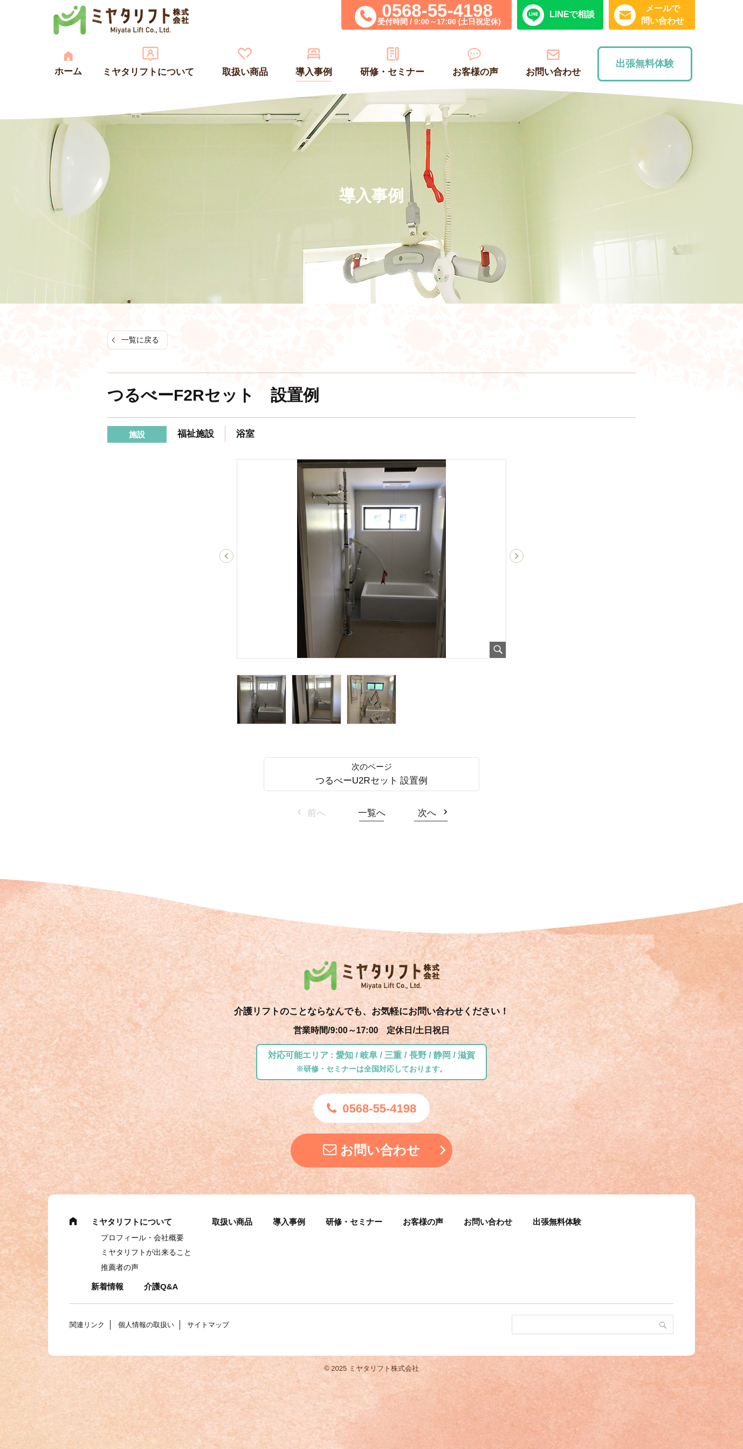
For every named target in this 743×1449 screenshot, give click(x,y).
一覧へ (372, 813)
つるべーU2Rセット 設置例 (371, 780)
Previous (226, 558)
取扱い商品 (245, 72)
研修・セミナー (392, 72)
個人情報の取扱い (146, 1325)
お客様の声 (475, 72)
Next (517, 558)
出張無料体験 (645, 63)
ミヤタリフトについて (148, 72)
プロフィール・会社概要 (142, 1237)
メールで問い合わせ (662, 14)
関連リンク (87, 1325)
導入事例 (313, 72)
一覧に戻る (140, 339)
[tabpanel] (371, 558)
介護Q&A (161, 1286)
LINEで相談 (572, 14)
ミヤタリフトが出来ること (146, 1252)
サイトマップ (208, 1325)
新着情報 (107, 1286)
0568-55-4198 (437, 10)
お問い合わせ (553, 72)
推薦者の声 (120, 1267)
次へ (427, 813)
